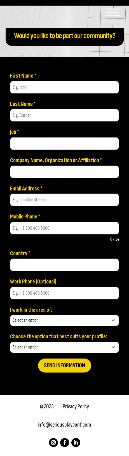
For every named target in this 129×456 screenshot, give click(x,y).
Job (14, 132)
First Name (23, 75)
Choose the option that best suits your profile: (58, 336)
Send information (64, 365)
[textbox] (59, 320)
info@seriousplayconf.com (64, 424)
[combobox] (64, 320)
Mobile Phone (25, 216)
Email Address (26, 188)
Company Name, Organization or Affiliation (56, 160)
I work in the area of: (31, 309)
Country (20, 253)
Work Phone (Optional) (33, 281)
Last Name (23, 104)
